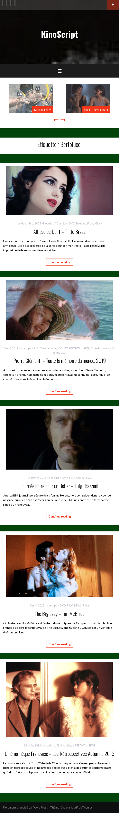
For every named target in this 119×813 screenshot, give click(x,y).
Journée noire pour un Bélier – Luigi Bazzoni (59, 486)
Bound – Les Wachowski (96, 109)
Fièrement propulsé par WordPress (25, 807)
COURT (63, 348)
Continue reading (59, 262)
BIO (36, 348)
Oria (62, 807)
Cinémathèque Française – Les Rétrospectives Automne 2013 (59, 753)
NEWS (98, 223)
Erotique (81, 223)
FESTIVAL (75, 348)
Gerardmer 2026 (42, 109)
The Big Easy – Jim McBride (59, 614)
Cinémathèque (48, 348)
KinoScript (59, 34)
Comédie (62, 223)
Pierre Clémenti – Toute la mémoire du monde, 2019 (59, 360)
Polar (86, 605)
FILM (90, 223)
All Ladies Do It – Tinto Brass (59, 231)
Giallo (79, 477)
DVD (72, 223)
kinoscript (48, 223)
